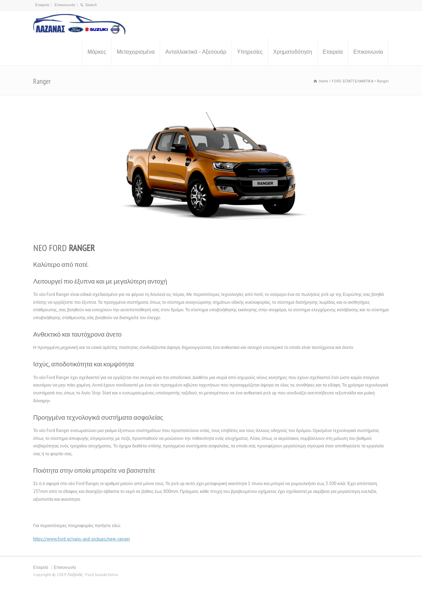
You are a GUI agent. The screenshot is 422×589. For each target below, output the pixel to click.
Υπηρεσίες (250, 51)
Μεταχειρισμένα (136, 51)
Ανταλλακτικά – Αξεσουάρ (195, 51)
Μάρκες (97, 51)
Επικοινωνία (64, 4)
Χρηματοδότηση (292, 51)
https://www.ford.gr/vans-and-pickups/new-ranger (81, 539)
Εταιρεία (42, 4)
